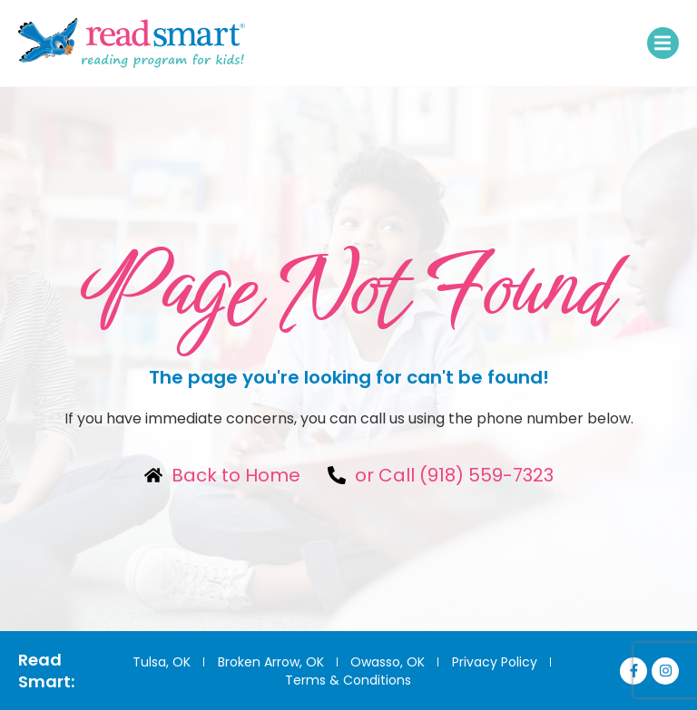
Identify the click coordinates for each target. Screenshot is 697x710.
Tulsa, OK (159, 662)
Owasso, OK (387, 662)
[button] (663, 43)
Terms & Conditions (348, 680)
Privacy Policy (495, 662)
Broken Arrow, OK (269, 662)
